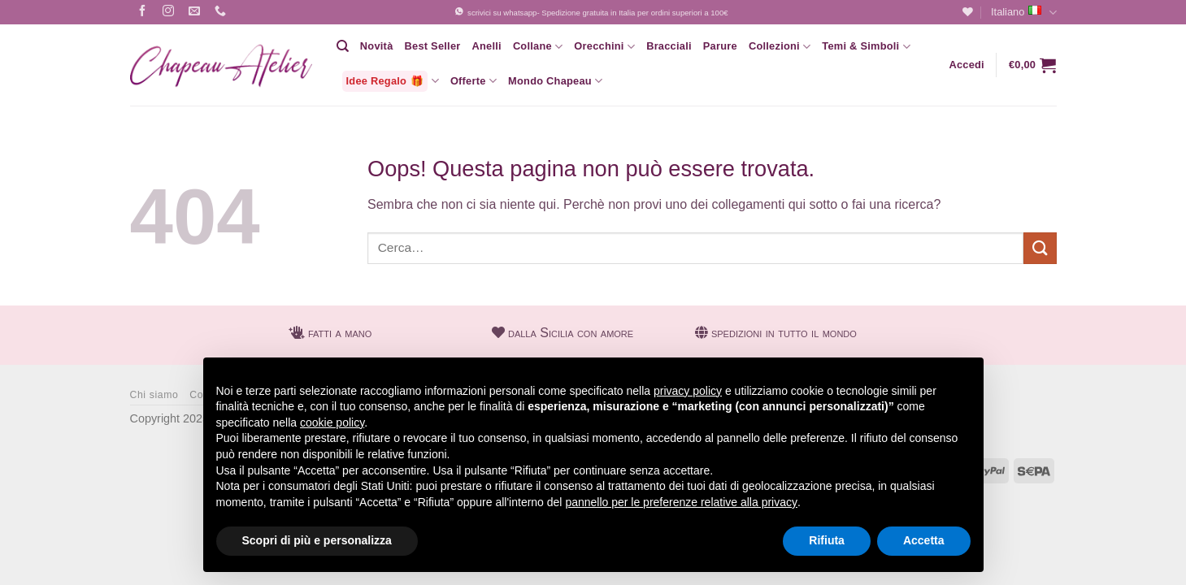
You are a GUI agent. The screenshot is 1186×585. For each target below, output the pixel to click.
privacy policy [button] (688, 390)
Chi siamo (154, 395)
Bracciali (669, 46)
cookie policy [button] (332, 422)
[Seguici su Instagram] (168, 12)
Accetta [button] (924, 540)
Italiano (1023, 12)
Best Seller (433, 46)
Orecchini (604, 46)
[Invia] (1039, 248)
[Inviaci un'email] (194, 12)
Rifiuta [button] (827, 540)
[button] (966, 65)
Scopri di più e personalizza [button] (317, 540)
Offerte (473, 81)
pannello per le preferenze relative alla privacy (681, 502)
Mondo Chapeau (555, 81)
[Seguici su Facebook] (142, 12)
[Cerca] (343, 46)
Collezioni (779, 46)
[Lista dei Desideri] (967, 12)
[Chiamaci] (220, 12)
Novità (376, 46)
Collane (538, 46)
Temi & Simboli (866, 46)
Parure (720, 46)
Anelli (486, 46)
